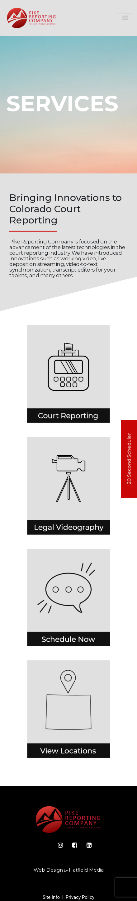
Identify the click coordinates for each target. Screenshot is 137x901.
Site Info (51, 897)
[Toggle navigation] (125, 18)
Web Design (48, 870)
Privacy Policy (80, 897)
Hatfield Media (86, 870)
